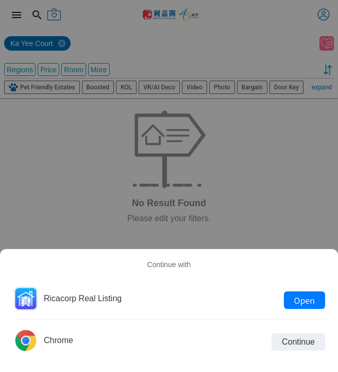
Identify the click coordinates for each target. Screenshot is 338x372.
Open (304, 300)
